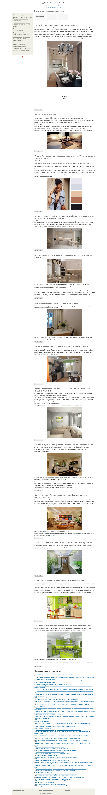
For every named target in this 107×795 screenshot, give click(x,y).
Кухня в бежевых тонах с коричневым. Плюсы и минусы (55, 25)
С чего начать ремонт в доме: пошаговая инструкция (50, 752)
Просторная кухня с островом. (44, 772)
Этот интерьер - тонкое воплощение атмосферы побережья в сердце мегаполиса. (57, 699)
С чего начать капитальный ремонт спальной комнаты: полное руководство (56, 750)
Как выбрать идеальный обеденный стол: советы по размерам (52, 760)
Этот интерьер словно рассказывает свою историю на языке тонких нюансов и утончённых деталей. (62, 740)
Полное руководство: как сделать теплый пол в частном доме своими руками (56, 757)
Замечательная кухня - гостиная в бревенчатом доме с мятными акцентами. (56, 775)
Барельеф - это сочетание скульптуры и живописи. (49, 714)
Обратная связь (67, 790)
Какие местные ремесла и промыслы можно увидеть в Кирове (52, 753)
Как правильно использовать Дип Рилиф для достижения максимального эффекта (21, 44)
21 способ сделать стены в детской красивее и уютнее (50, 784)
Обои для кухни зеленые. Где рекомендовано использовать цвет (59, 580)
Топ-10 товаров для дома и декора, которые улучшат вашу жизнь (53, 779)
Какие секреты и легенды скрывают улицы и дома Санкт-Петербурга (54, 786)
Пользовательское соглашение (48, 790)
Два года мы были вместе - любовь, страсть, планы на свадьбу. (52, 675)
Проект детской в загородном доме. (45, 782)
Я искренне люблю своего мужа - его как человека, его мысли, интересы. (55, 674)
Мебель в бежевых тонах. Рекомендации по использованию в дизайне (61, 346)
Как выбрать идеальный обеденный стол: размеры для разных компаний (55, 770)
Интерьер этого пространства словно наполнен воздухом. (51, 741)
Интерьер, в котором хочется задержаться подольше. (50, 747)
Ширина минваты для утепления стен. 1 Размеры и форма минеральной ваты (21, 38)
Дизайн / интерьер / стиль (53, 3)
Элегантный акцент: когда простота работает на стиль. (50, 758)
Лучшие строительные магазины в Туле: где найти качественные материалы (56, 774)
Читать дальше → (38, 109)
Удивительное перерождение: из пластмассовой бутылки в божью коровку (21, 24)
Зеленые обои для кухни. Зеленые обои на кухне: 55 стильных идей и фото (63, 543)
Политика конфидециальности (44, 791)
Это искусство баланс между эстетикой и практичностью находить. (53, 684)
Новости (53, 7)
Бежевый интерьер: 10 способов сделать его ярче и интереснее (58, 118)
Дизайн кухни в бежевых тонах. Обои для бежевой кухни (56, 303)
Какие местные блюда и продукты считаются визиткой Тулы (52, 780)
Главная (46, 7)
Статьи (59, 7)
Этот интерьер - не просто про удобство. (47, 755)
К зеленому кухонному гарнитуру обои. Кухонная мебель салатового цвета (62, 626)
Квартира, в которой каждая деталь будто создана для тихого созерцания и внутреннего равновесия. (62, 697)
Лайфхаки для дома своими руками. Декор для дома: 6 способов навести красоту (22, 19)
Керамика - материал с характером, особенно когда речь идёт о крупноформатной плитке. (60, 777)
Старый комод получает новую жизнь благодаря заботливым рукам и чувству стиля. (58, 738)
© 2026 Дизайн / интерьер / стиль (18, 790)
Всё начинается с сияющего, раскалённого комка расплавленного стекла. (55, 726)
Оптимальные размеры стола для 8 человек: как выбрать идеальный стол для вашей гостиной (61, 769)
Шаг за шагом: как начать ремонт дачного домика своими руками (53, 748)
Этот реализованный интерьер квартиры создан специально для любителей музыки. (58, 730)
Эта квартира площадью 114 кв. (44, 728)
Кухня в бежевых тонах (40, 17)
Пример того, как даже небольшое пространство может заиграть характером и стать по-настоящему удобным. (65, 689)
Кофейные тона (63, 17)
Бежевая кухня (51, 17)
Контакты (40, 790)
